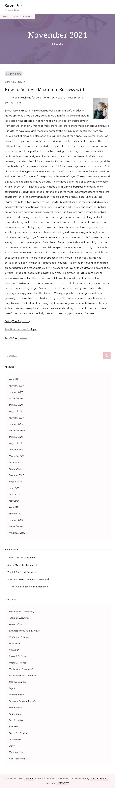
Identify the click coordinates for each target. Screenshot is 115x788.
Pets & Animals (16, 707)
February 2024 (16, 417)
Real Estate (15, 713)
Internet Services (17, 681)
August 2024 (15, 411)
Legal (12, 688)
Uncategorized (16, 752)
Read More (16, 338)
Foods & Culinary (17, 656)
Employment (15, 643)
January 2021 (16, 519)
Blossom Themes (99, 778)
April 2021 (14, 507)
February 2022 (16, 475)
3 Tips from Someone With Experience (27, 586)
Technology (15, 739)
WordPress (63, 782)
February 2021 (16, 513)
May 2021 (14, 500)
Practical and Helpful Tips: (21, 329)
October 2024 (16, 404)
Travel (12, 745)
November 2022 (17, 455)
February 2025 (16, 385)
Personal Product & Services (23, 700)
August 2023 (15, 443)
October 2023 (16, 436)
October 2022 (16, 462)
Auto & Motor (15, 624)
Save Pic (13, 5)
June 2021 (14, 494)
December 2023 (17, 430)
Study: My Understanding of (22, 564)
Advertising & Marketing (21, 611)
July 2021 (14, 487)
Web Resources (17, 758)
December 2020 (17, 526)
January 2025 (16, 391)
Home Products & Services (22, 675)
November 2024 (17, 398)
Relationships (16, 720)
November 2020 (17, 532)
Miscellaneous (16, 694)
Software (13, 726)
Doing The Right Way (17, 321)
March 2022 (15, 468)
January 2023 (16, 449)
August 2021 (15, 481)
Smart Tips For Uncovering (21, 557)
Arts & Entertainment (19, 617)
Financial (14, 649)
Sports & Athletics (18, 732)
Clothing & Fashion (15, 81)
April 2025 (14, 379)
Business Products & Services (24, 630)
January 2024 (16, 423)
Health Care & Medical (21, 668)
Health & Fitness (17, 662)
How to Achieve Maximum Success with (46, 89)
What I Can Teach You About (22, 571)
